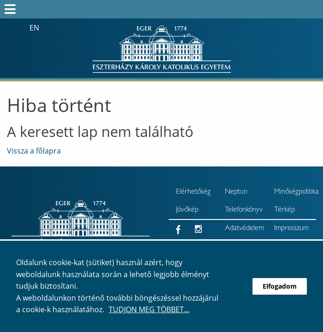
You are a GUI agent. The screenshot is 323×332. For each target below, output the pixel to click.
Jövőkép (187, 210)
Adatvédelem (244, 228)
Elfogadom (280, 286)
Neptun (236, 192)
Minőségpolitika (295, 192)
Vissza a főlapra (34, 151)
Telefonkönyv (244, 210)
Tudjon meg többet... (149, 309)
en (34, 28)
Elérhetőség (193, 192)
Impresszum (291, 228)
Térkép (284, 210)
